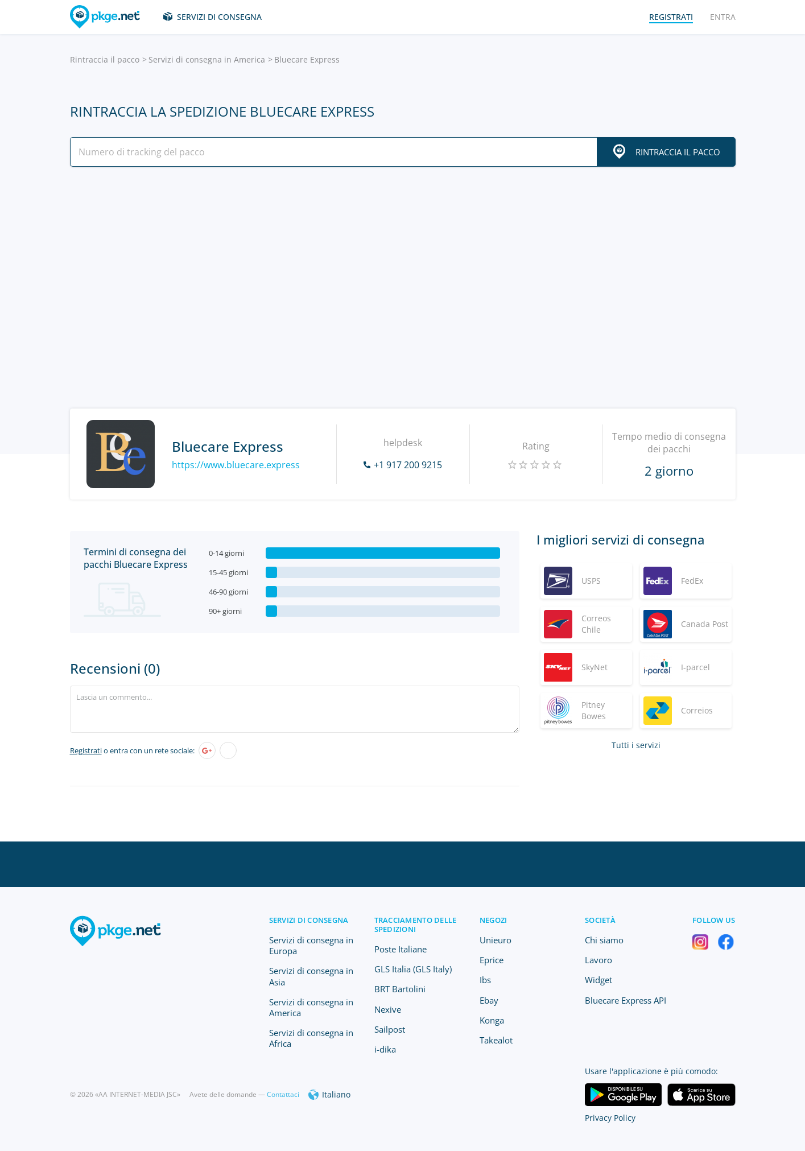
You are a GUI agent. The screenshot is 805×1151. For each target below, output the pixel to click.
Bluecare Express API (625, 1000)
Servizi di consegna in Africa (311, 1038)
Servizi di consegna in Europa (311, 945)
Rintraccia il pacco (104, 59)
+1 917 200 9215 (408, 465)
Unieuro (495, 940)
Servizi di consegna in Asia (311, 976)
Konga (492, 1020)
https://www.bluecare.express (236, 465)
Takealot (496, 1040)
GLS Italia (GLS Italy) (413, 969)
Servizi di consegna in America (206, 59)
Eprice (491, 960)
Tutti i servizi (636, 745)
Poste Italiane (400, 949)
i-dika (385, 1049)
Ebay (489, 1000)
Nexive (387, 1009)
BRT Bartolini (400, 989)
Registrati (86, 750)
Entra (723, 16)
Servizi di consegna (219, 16)
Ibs (485, 979)
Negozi (493, 920)
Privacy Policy (610, 1118)
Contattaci (283, 1094)
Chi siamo (604, 940)
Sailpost (389, 1029)
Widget (598, 979)
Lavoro (598, 960)
